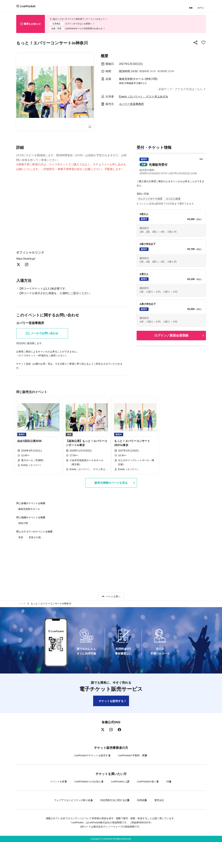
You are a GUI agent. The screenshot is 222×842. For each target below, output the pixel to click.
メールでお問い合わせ (42, 376)
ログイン (202, 8)
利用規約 (145, 800)
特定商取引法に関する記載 (112, 800)
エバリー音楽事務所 (131, 106)
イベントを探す (43, 781)
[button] (171, 170)
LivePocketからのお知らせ (81, 781)
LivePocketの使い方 (154, 781)
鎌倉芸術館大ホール (27, 550)
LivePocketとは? (119, 781)
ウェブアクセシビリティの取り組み (62, 800)
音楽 (20, 577)
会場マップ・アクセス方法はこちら (180, 91)
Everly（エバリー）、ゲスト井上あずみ (143, 98)
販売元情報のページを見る (111, 524)
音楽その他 (33, 577)
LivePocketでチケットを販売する (86, 755)
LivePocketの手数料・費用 (135, 755)
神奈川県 (22, 564)
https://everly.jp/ (28, 301)
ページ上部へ (113, 594)
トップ (23, 602)
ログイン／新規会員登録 (171, 337)
